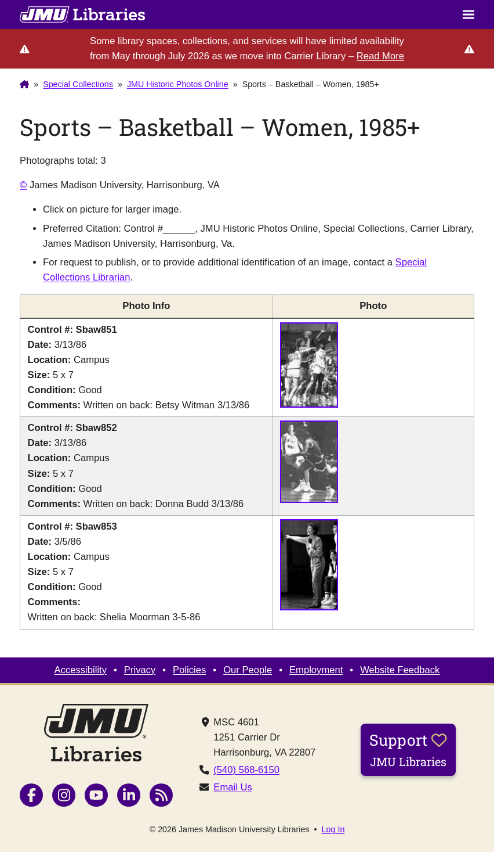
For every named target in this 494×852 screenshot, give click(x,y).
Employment (316, 669)
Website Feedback (399, 669)
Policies (189, 669)
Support (408, 749)
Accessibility (81, 669)
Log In (333, 829)
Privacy (139, 669)
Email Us (232, 787)
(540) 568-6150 (246, 769)
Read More (380, 56)
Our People (247, 669)
